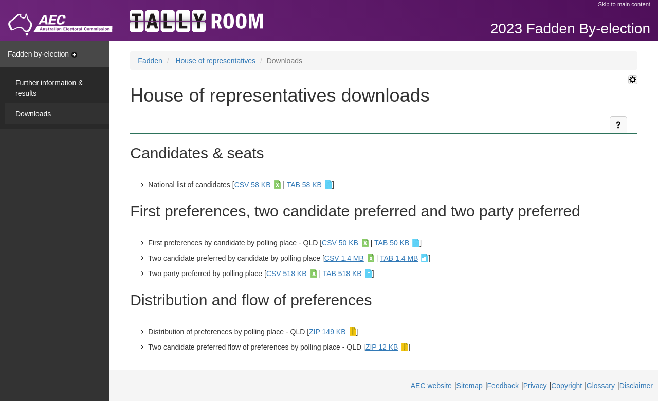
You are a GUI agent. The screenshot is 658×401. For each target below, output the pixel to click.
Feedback (503, 385)
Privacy (535, 385)
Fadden (150, 61)
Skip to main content (624, 4)
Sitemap (469, 385)
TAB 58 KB (304, 184)
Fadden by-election (42, 54)
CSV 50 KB (340, 243)
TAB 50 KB (391, 243)
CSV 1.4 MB (344, 258)
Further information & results (49, 88)
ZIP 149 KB (327, 331)
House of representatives (215, 61)
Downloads (33, 114)
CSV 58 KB (252, 184)
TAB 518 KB (342, 273)
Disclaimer (636, 385)
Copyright (566, 385)
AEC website (431, 385)
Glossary (601, 385)
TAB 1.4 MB (399, 258)
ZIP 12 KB (381, 347)
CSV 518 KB (286, 273)
